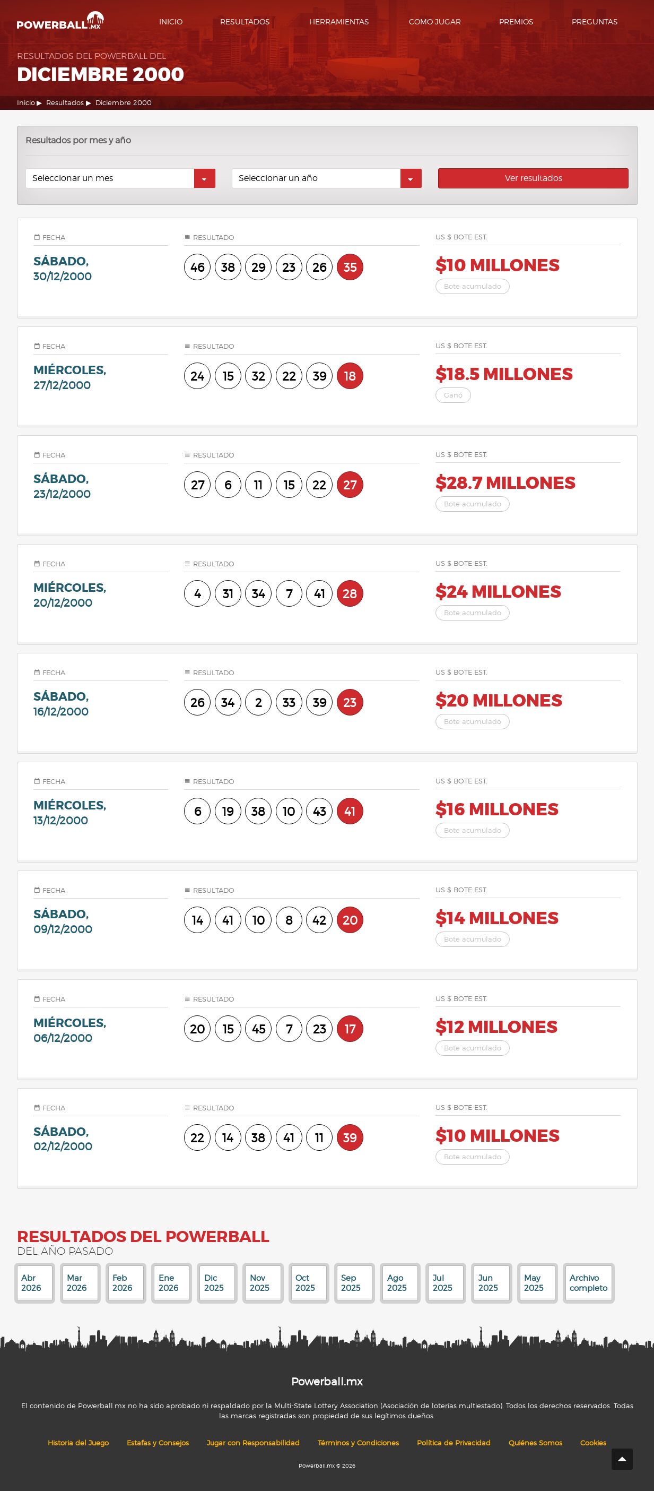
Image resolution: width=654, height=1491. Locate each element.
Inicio (170, 21)
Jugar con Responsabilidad (253, 1443)
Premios (516, 21)
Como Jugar (435, 21)
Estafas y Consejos (158, 1443)
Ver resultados (533, 178)
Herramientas (339, 21)
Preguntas (595, 21)
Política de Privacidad (454, 1443)
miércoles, (101, 377)
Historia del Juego (78, 1443)
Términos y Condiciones (358, 1443)
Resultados (245, 21)
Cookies (593, 1443)
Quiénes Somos (535, 1443)
